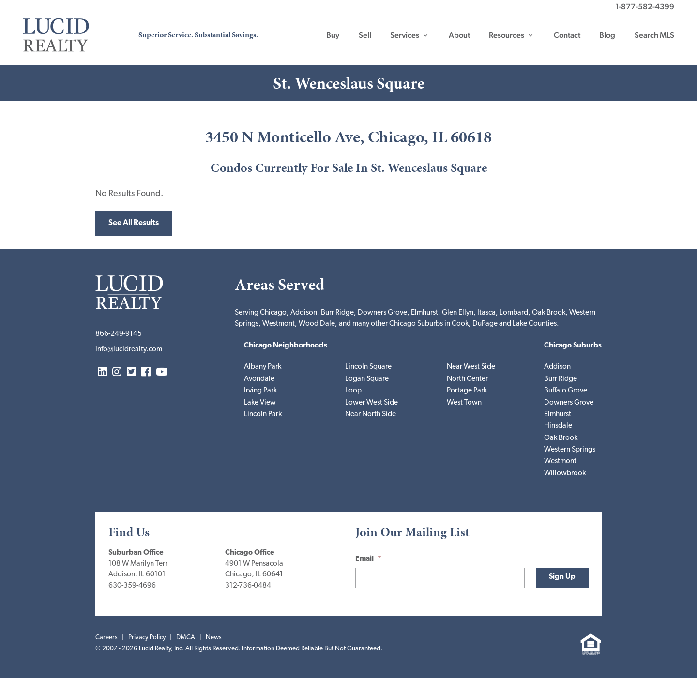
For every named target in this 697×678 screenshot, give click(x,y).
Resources (506, 35)
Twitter (131, 372)
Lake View (260, 403)
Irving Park (260, 390)
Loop (353, 390)
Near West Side (471, 367)
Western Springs (569, 449)
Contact (567, 35)
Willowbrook (565, 473)
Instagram (116, 372)
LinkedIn (102, 372)
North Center (467, 379)
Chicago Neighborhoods (285, 345)
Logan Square (367, 379)
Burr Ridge (560, 379)
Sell (365, 35)
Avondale (259, 379)
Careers (106, 637)
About (459, 35)
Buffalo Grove (565, 390)
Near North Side (370, 414)
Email (368, 559)
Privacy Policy (147, 637)
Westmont (560, 461)
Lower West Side (371, 403)
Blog (607, 35)
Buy (332, 35)
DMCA (185, 637)
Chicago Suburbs (573, 345)
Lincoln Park (263, 414)
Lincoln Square (368, 367)
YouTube (161, 372)
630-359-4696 (132, 585)
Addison (557, 367)
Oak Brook (560, 438)
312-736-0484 (248, 585)
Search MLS (654, 35)
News (214, 637)
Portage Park (467, 390)
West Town (464, 403)
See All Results (133, 223)
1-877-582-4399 (644, 6)
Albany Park (262, 367)
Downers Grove (568, 403)
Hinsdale (558, 426)
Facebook (146, 372)
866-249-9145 (118, 334)
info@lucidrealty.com (128, 349)
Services (404, 35)
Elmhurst (557, 414)
